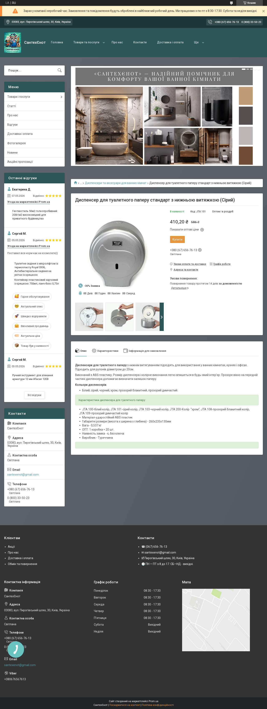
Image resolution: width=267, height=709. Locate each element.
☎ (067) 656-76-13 (154, 546)
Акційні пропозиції (20, 161)
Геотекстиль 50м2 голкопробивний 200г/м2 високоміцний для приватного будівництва (34, 214)
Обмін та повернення (22, 564)
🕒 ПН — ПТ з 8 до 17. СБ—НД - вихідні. (167, 564)
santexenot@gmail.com (23, 474)
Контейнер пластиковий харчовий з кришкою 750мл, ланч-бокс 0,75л (36, 281)
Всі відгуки (34, 395)
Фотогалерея (16, 143)
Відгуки (12, 124)
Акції (11, 546)
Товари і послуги (18, 96)
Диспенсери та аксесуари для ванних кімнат (115, 183)
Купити (177, 239)
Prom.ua (153, 701)
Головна (57, 42)
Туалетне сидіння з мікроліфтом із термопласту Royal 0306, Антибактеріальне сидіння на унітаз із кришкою (36, 269)
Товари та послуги (86, 42)
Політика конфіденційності (158, 705)
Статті (11, 106)
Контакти (140, 42)
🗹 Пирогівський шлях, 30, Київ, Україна (167, 558)
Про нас (117, 42)
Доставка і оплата (170, 42)
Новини (12, 152)
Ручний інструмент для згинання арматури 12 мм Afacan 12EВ (32, 377)
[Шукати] (60, 70)
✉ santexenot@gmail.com (158, 552)
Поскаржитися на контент (124, 705)
